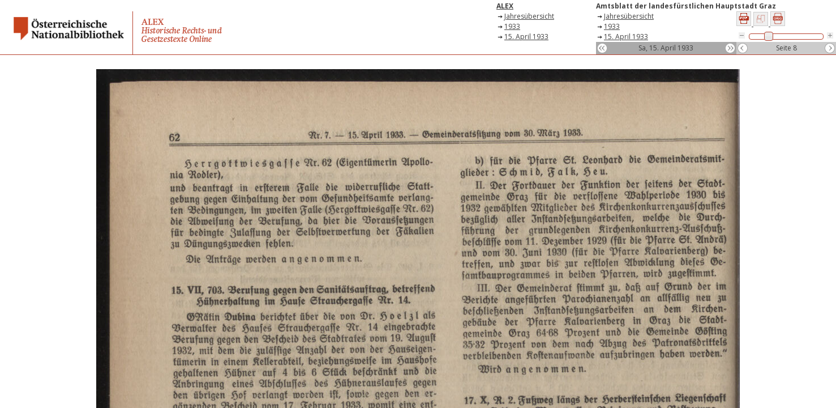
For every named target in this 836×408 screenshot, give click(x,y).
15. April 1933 (526, 36)
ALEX (504, 6)
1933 (512, 26)
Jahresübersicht (529, 16)
